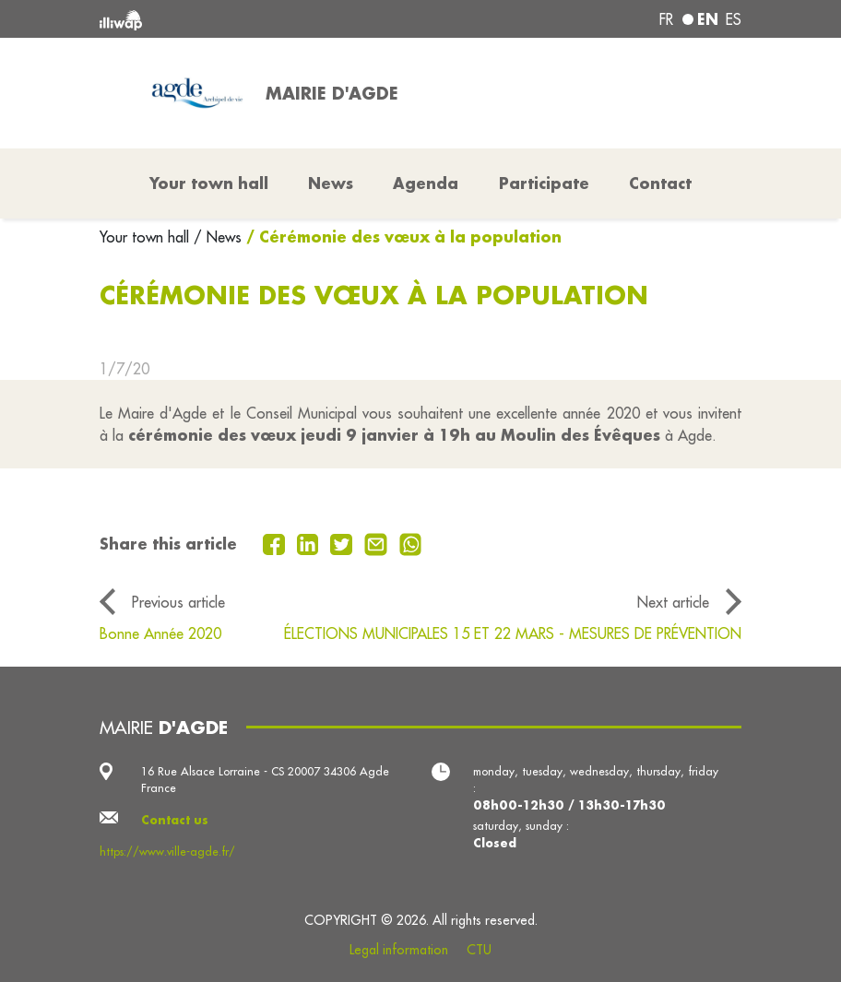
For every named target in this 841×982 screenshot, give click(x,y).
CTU (479, 949)
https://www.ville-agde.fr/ (167, 851)
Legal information (398, 949)
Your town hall (147, 237)
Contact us (174, 819)
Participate (544, 183)
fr (666, 19)
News (330, 183)
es (733, 19)
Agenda (425, 183)
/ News (218, 237)
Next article (673, 602)
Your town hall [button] (208, 183)
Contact (660, 183)
